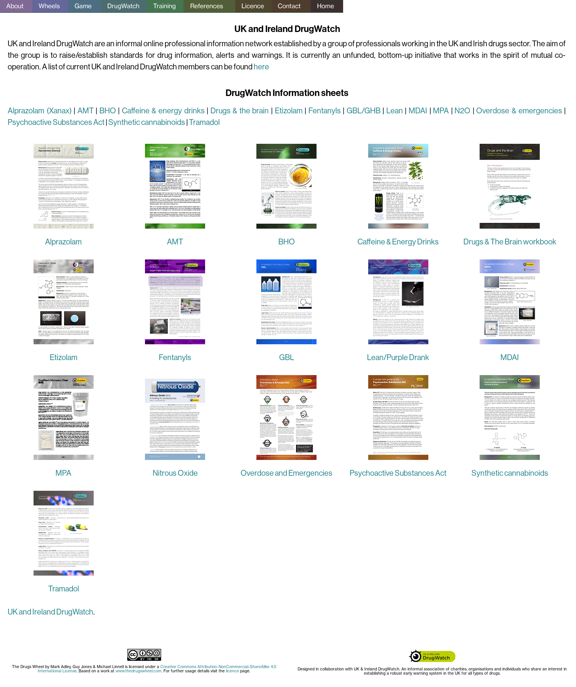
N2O (462, 110)
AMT (85, 110)
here (261, 66)
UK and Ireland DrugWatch (50, 612)
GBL (286, 357)
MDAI (418, 110)
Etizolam (290, 110)
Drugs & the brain (240, 110)
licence (232, 670)
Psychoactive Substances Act (56, 122)
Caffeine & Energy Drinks (398, 241)
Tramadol (204, 122)
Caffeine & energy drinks (163, 110)
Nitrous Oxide (175, 473)
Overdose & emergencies (519, 110)
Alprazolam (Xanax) (40, 110)
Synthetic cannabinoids (146, 122)
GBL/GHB (364, 110)
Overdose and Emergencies (286, 473)
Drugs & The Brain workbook (509, 241)
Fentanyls (324, 110)
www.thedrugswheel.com (139, 670)
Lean (394, 110)
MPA (441, 110)
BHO (107, 110)
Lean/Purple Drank (398, 357)
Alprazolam (63, 241)
